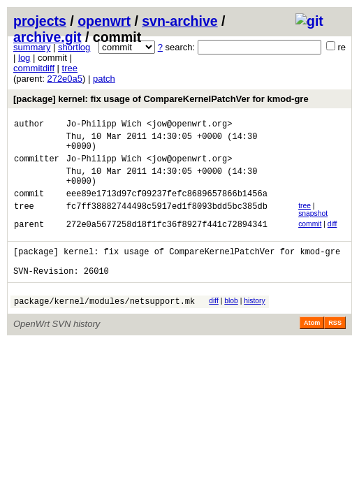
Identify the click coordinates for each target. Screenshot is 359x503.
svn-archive (179, 21)
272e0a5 (64, 78)
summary (31, 47)
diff (332, 238)
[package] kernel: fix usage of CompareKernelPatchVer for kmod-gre (161, 99)
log (24, 57)
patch (104, 78)
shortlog (74, 47)
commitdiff (33, 68)
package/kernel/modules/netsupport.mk (104, 326)
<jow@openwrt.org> (189, 125)
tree (70, 68)
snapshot (313, 228)
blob (231, 324)
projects (39, 21)
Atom (312, 347)
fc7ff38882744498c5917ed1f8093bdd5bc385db (167, 222)
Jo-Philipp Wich (104, 125)
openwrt (104, 21)
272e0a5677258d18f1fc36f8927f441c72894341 (167, 241)
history (254, 324)
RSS (335, 347)
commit (309, 238)
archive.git (47, 37)
